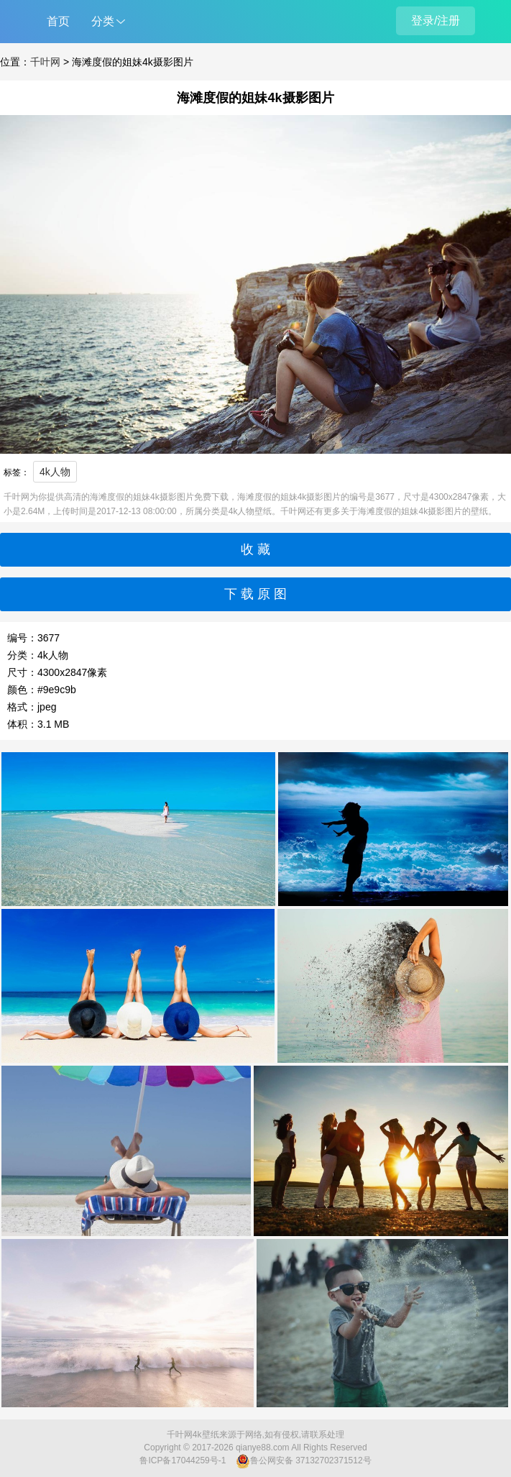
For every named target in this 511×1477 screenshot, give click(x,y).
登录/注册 (435, 20)
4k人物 (55, 471)
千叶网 (45, 62)
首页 (58, 21)
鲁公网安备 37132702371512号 (304, 1461)
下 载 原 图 (255, 594)
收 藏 (255, 549)
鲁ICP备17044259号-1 (182, 1460)
